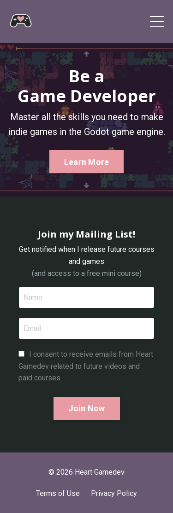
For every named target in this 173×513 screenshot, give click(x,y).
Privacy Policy (114, 493)
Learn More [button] (86, 162)
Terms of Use (58, 493)
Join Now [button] (86, 408)
